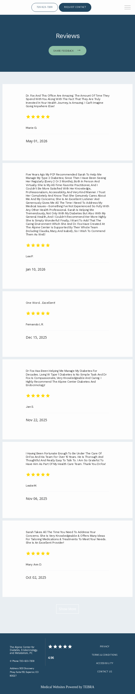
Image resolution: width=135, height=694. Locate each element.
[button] (128, 8)
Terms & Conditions (105, 654)
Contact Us (104, 671)
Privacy (104, 646)
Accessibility (104, 663)
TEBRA (88, 687)
